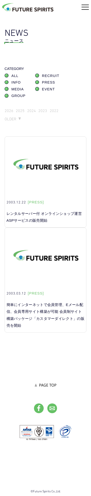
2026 (9, 110)
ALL (14, 76)
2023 (42, 110)
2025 (20, 110)
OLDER (10, 119)
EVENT (48, 89)
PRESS (48, 82)
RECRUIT (50, 76)
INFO (16, 82)
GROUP (18, 96)
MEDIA (17, 89)
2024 (31, 110)
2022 (54, 110)
